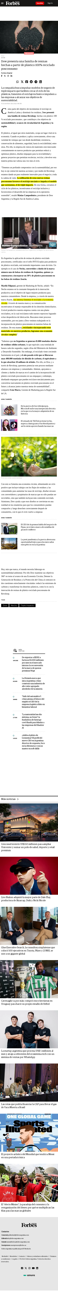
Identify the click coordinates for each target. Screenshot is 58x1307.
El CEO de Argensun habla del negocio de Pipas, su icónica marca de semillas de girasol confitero (39, 527)
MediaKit (5, 1256)
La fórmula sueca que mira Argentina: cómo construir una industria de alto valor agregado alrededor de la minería (33, 683)
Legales (15, 1259)
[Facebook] (22, 1268)
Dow (5, 605)
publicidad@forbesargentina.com (18, 1235)
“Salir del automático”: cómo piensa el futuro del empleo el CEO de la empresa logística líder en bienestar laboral (33, 701)
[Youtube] (33, 1268)
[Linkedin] (37, 1268)
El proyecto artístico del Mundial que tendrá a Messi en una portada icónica (27, 1156)
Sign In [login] (50, 3)
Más (32, 650)
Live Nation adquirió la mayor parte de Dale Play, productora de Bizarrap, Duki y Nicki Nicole (26, 899)
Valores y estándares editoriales (37, 1256)
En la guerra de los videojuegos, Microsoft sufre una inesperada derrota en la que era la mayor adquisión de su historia (38, 410)
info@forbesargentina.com (15, 1238)
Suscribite (40, 3)
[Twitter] (26, 1268)
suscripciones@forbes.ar (18, 1245)
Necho (14, 605)
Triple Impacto (27, 605)
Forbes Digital (6, 73)
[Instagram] (29, 1268)
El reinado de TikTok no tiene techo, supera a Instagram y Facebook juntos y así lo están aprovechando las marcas (38, 423)
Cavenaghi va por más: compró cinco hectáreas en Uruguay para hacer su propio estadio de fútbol (26, 1002)
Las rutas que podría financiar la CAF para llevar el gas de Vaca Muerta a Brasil (29, 1106)
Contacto (22, 1256)
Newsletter (13, 1256)
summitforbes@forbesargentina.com (18, 1242)
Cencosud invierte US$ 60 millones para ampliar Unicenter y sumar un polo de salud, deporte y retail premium (28, 847)
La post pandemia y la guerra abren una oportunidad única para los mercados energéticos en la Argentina (38, 542)
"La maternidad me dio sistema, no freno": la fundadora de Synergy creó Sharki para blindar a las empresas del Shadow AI (33, 721)
